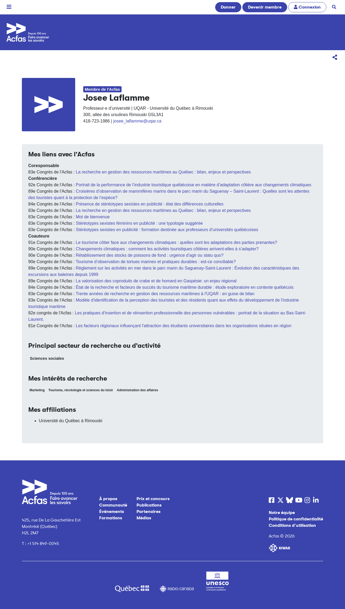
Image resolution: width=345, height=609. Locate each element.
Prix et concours (153, 498)
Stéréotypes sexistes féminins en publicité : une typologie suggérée (139, 223)
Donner (228, 7)
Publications (149, 505)
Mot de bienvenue (93, 217)
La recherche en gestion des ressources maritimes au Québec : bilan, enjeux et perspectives (163, 172)
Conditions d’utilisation (292, 525)
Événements (111, 511)
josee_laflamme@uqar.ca (137, 121)
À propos (108, 498)
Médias (144, 518)
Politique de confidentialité (296, 519)
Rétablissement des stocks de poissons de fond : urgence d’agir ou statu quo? (149, 255)
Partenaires (149, 511)
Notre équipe (282, 512)
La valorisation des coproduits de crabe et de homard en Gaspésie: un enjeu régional (156, 281)
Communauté (113, 505)
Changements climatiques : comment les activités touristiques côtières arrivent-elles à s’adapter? (167, 249)
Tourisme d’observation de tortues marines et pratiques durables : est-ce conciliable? (156, 261)
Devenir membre (265, 7)
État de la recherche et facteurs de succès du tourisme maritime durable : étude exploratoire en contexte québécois (184, 287)
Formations (110, 518)
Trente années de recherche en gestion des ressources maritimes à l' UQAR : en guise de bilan (165, 293)
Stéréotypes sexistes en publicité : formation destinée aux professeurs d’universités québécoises (167, 229)
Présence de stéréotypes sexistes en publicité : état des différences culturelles (149, 204)
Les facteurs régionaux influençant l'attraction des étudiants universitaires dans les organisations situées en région (183, 325)
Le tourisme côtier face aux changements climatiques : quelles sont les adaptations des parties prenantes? (176, 242)
